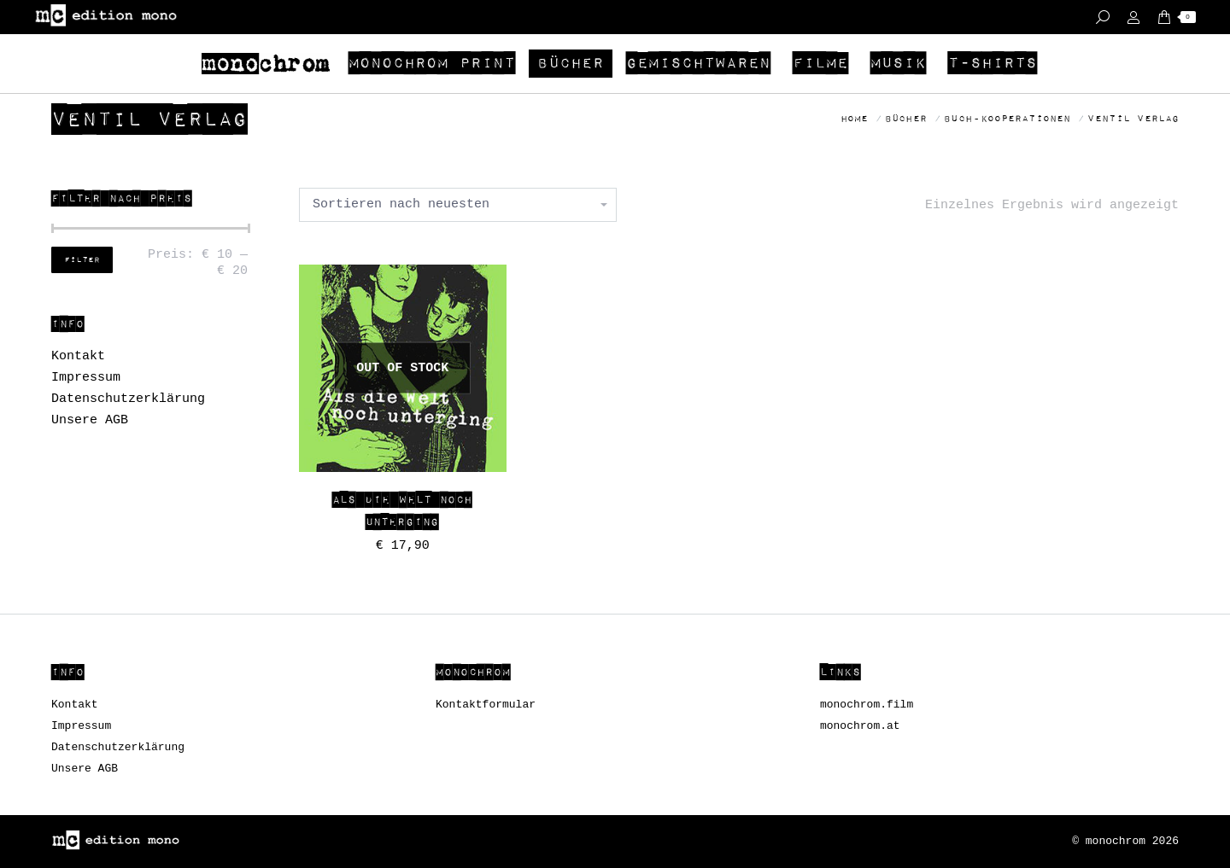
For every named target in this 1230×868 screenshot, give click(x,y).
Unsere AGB (89, 420)
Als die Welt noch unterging (402, 511)
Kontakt (78, 356)
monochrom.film (866, 704)
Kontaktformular (486, 704)
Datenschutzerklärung (128, 399)
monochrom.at (860, 725)
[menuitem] (268, 64)
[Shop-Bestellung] (458, 205)
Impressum (85, 377)
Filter (82, 260)
